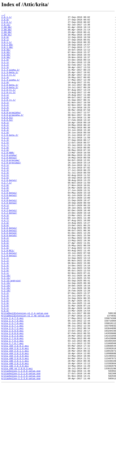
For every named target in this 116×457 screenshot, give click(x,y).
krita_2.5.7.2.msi (12, 391)
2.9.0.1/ (6, 24)
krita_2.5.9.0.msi (12, 394)
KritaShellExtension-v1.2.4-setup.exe (24, 373)
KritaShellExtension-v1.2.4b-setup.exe (25, 376)
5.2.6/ (5, 358)
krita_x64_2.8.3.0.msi (15, 424)
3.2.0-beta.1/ (9, 99)
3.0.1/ (5, 45)
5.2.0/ (5, 322)
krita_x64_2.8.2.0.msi (15, 421)
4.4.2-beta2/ (9, 252)
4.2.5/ (5, 207)
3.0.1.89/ (7, 51)
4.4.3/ (5, 255)
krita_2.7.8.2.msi (12, 406)
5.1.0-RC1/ (7, 298)
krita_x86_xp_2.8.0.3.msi (17, 439)
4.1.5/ (5, 168)
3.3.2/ (5, 123)
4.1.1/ (5, 162)
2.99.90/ (6, 36)
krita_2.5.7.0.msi (12, 385)
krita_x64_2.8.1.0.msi (15, 415)
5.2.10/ (6, 328)
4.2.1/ (5, 195)
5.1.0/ (5, 295)
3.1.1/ (5, 72)
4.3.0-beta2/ (9, 231)
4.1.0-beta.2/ (9, 159)
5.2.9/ (5, 361)
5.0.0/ (5, 267)
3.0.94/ (6, 66)
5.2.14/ (6, 340)
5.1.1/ (5, 307)
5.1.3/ (5, 313)
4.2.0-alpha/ (9, 183)
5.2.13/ (6, 337)
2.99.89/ (6, 33)
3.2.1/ (5, 111)
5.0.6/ (5, 289)
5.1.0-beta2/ (9, 304)
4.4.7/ (5, 261)
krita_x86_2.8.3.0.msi (15, 436)
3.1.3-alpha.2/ (10, 81)
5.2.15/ (6, 343)
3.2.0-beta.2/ (9, 102)
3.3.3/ (5, 126)
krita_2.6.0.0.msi (12, 397)
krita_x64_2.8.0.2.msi (15, 412)
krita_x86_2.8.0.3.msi (15, 427)
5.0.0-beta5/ (9, 280)
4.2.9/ (5, 222)
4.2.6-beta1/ (9, 213)
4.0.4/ (5, 153)
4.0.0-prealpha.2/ (12, 135)
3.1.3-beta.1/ (9, 84)
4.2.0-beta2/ (9, 186)
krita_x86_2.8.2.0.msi (15, 433)
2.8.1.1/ (6, 18)
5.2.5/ (5, 355)
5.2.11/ (6, 331)
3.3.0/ (5, 114)
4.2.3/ (5, 201)
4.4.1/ (5, 243)
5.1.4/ (5, 316)
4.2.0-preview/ (10, 189)
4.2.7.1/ (6, 216)
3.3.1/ (5, 120)
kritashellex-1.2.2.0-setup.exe (20, 448)
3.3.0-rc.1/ (8, 117)
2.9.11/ (6, 27)
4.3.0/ (5, 225)
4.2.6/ (5, 210)
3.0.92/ (6, 60)
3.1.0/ (5, 69)
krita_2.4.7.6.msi (12, 382)
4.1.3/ (5, 165)
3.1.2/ (5, 75)
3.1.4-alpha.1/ (10, 93)
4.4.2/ (5, 246)
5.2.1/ (5, 325)
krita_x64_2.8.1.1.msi (15, 418)
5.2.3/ (5, 352)
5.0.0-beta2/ (9, 274)
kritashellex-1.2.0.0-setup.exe (20, 442)
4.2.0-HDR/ (7, 180)
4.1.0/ (5, 156)
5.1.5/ (5, 319)
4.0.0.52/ (7, 141)
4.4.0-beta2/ (9, 240)
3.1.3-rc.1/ (8, 87)
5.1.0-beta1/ (9, 301)
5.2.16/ (6, 346)
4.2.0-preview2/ (11, 192)
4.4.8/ (5, 264)
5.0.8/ (5, 292)
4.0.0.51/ (7, 138)
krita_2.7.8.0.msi (12, 403)
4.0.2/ (5, 147)
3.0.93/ (6, 63)
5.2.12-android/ (11, 334)
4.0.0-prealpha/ (11, 132)
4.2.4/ (5, 204)
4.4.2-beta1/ (9, 249)
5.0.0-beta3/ (9, 277)
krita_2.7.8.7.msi (12, 409)
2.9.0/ (5, 21)
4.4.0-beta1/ (9, 237)
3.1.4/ (5, 90)
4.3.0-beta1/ (9, 228)
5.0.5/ (5, 286)
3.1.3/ (5, 78)
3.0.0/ (5, 42)
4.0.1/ (5, 144)
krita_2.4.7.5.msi (12, 379)
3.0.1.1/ (6, 48)
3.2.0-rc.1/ (8, 105)
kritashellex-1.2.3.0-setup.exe (20, 451)
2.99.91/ (6, 39)
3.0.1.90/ (7, 54)
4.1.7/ (5, 171)
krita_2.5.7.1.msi (12, 388)
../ (3, 15)
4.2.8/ (5, 219)
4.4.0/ (5, 234)
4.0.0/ (5, 129)
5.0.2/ (5, 283)
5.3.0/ (5, 364)
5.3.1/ (5, 367)
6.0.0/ (5, 370)
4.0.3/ (5, 150)
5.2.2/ (5, 349)
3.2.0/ (5, 96)
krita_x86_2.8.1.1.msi (15, 430)
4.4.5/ (5, 258)
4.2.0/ (5, 177)
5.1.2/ (5, 310)
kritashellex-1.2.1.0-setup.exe (20, 445)
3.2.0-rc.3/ (8, 108)
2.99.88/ (6, 30)
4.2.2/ (5, 198)
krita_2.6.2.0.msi (12, 400)
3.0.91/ (6, 57)
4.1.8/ (5, 174)
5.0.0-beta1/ (9, 270)
